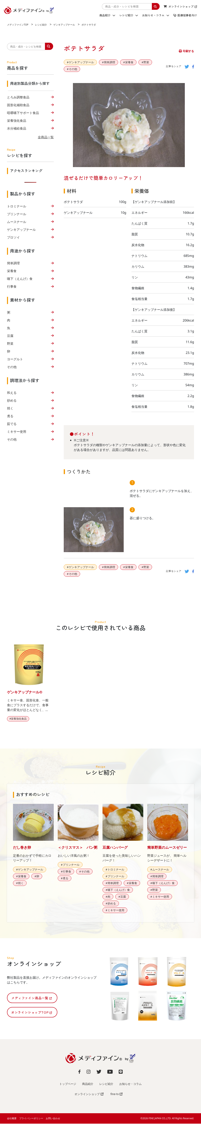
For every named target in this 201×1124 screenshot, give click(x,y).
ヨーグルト (15, 359)
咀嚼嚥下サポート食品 (23, 113)
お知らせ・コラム (155, 15)
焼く (10, 408)
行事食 (12, 286)
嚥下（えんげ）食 (20, 278)
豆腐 (10, 336)
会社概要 (12, 1119)
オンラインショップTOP (31, 1012)
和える (12, 392)
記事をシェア (173, 66)
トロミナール (16, 206)
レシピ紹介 (128, 15)
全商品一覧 (46, 137)
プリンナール (16, 214)
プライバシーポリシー (31, 1119)
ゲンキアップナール (21, 229)
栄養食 (12, 271)
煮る (10, 416)
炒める (12, 400)
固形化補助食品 (18, 105)
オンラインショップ (180, 6)
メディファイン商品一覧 (31, 998)
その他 (12, 367)
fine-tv (116, 1094)
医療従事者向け (185, 15)
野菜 (10, 343)
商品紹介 (107, 15)
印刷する (186, 51)
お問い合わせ (53, 1119)
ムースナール (16, 222)
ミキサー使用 (16, 431)
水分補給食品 (16, 128)
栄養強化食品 (16, 120)
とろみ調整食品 (18, 97)
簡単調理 (13, 263)
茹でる (12, 424)
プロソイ (13, 237)
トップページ (67, 1084)
